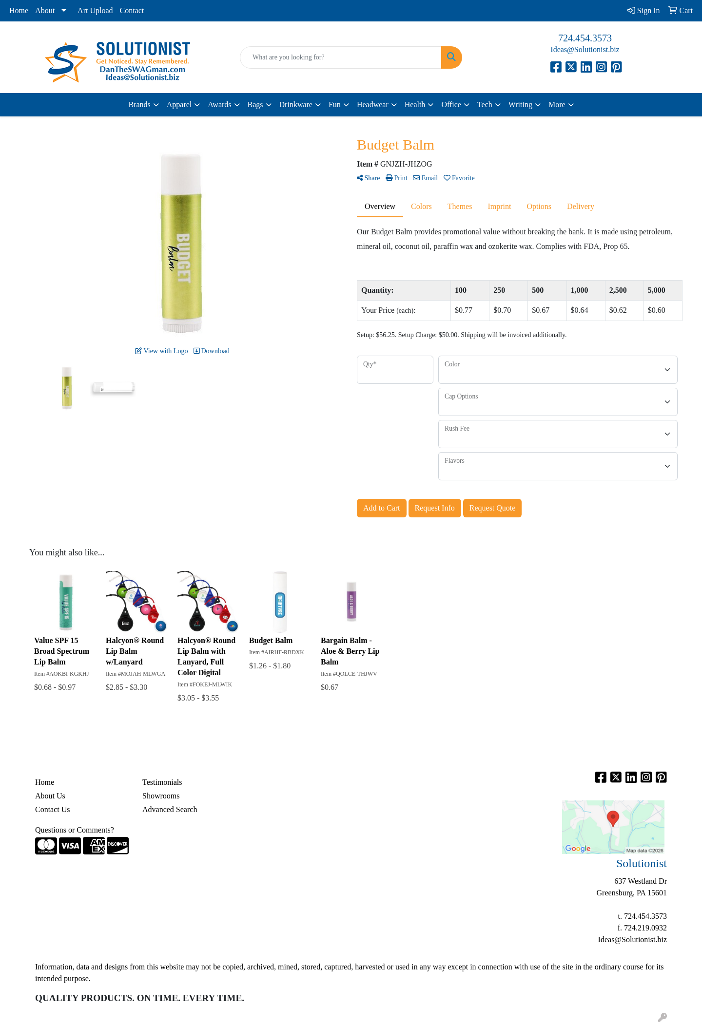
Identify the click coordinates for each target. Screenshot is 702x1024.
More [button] (557, 104)
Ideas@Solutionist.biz (584, 49)
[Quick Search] (341, 57)
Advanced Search (169, 809)
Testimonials (162, 782)
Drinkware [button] (295, 104)
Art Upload (95, 10)
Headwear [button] (373, 104)
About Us (50, 796)
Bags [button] (255, 104)
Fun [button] (335, 104)
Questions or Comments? (74, 830)
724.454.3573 (585, 38)
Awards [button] (219, 104)
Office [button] (451, 104)
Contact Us (52, 809)
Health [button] (415, 104)
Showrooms (160, 796)
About (45, 10)
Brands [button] (139, 104)
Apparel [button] (179, 104)
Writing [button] (520, 104)
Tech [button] (484, 104)
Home (18, 10)
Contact (132, 10)
